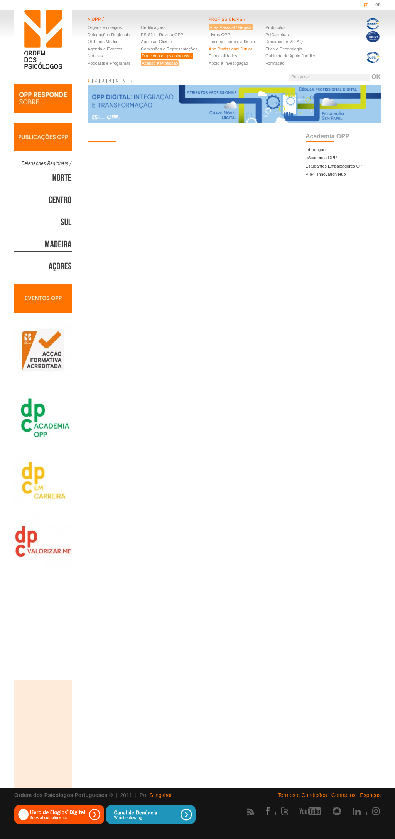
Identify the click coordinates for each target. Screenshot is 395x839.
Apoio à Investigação (228, 63)
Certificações (153, 27)
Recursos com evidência (232, 41)
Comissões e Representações (169, 49)
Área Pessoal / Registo (231, 27)
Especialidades (223, 56)
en (378, 4)
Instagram (376, 811)
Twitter (284, 811)
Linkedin (357, 811)
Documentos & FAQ (284, 41)
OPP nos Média (102, 41)
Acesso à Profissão (160, 63)
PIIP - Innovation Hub (326, 174)
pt (366, 4)
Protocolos (275, 27)
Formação (275, 63)
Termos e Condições (302, 795)
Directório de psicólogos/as (167, 56)
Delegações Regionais (109, 34)
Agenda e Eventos (105, 49)
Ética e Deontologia (283, 49)
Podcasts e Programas (109, 63)
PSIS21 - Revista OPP (162, 34)
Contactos (343, 795)
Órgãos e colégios (105, 27)
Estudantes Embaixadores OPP (335, 166)
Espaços (370, 795)
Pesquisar (300, 76)
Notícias (95, 56)
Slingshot (161, 795)
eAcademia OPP (321, 157)
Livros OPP (219, 34)
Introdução (316, 149)
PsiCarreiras (277, 34)
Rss (250, 811)
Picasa (337, 811)
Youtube (310, 811)
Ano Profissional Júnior (230, 49)
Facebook (268, 811)
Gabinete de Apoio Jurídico (290, 56)
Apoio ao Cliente (156, 41)
